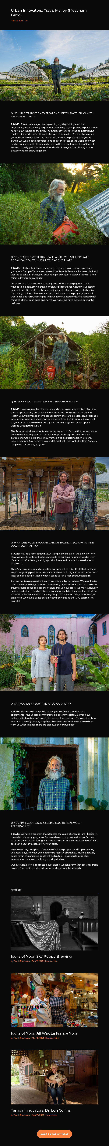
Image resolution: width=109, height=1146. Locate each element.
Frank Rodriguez (22, 961)
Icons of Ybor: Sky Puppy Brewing (41, 956)
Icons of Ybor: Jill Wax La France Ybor (44, 1033)
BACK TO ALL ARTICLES (54, 1134)
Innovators (51, 1115)
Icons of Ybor (51, 961)
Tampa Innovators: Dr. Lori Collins (41, 1110)
